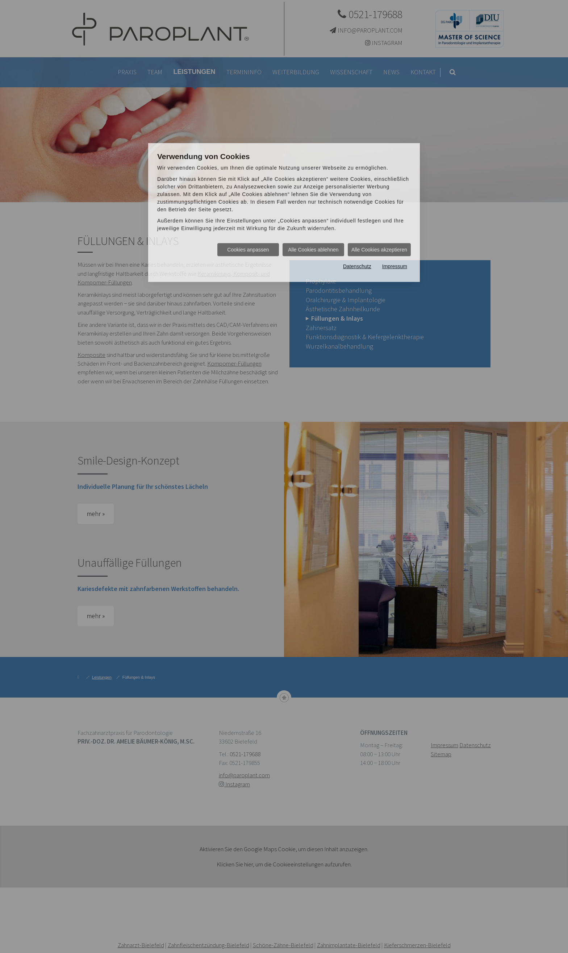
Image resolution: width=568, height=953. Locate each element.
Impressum (394, 266)
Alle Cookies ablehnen (313, 250)
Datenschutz (357, 266)
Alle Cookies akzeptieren (379, 250)
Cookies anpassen (248, 250)
